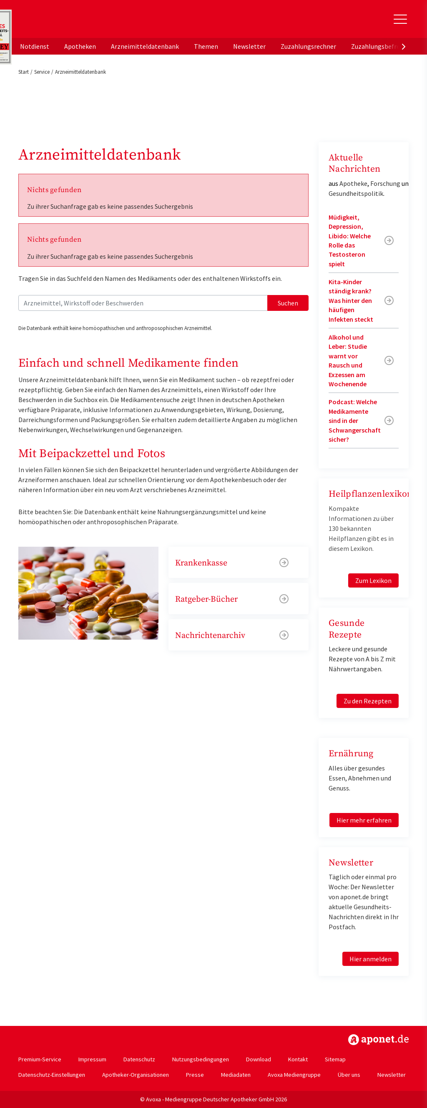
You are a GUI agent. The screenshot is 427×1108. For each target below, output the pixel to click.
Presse (195, 1074)
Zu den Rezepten (368, 701)
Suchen (288, 303)
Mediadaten (236, 1074)
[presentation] (404, 46)
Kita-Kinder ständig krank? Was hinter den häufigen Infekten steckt (351, 300)
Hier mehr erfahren (364, 820)
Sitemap (335, 1059)
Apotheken (80, 46)
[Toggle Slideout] (400, 19)
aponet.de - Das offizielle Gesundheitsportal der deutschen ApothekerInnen (74, 22)
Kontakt (298, 1059)
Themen (206, 46)
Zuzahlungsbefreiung (381, 46)
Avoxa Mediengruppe (294, 1074)
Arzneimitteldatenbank (145, 46)
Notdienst (34, 46)
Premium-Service (39, 1059)
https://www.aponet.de (378, 1039)
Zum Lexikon (373, 580)
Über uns (349, 1074)
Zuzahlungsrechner (308, 46)
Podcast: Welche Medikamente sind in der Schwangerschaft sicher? (355, 420)
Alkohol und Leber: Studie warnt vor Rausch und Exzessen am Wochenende (348, 360)
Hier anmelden (370, 959)
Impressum (92, 1059)
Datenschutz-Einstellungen (51, 1074)
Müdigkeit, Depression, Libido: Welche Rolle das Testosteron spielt (350, 240)
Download (258, 1059)
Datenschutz (139, 1059)
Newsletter (249, 46)
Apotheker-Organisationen (135, 1074)
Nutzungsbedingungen (200, 1059)
